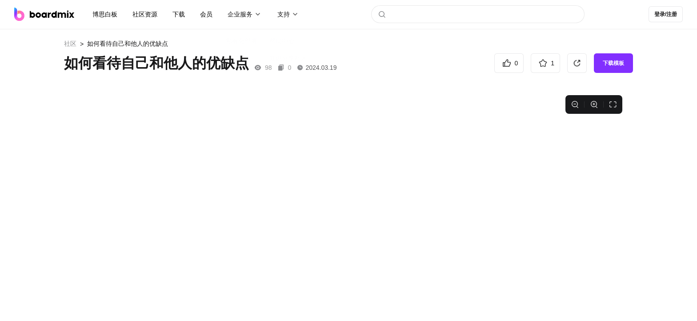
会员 (206, 14)
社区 (70, 43)
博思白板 (104, 14)
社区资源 (144, 14)
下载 (178, 14)
